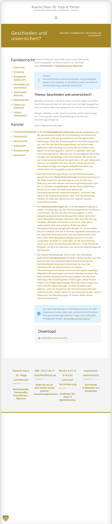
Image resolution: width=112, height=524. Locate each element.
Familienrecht (77, 33)
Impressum (91, 370)
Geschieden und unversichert (54, 337)
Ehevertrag (19, 67)
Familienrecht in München (69, 65)
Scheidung (19, 71)
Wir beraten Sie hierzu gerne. (77, 318)
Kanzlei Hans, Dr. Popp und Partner (21, 375)
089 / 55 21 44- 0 (44, 370)
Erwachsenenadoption (25, 131)
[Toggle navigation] (56, 17)
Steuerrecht (19, 155)
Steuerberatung (21, 150)
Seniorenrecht (21, 141)
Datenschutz (91, 375)
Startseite (64, 33)
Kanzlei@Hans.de (45, 375)
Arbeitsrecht (20, 145)
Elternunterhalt (21, 99)
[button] (5, 518)
